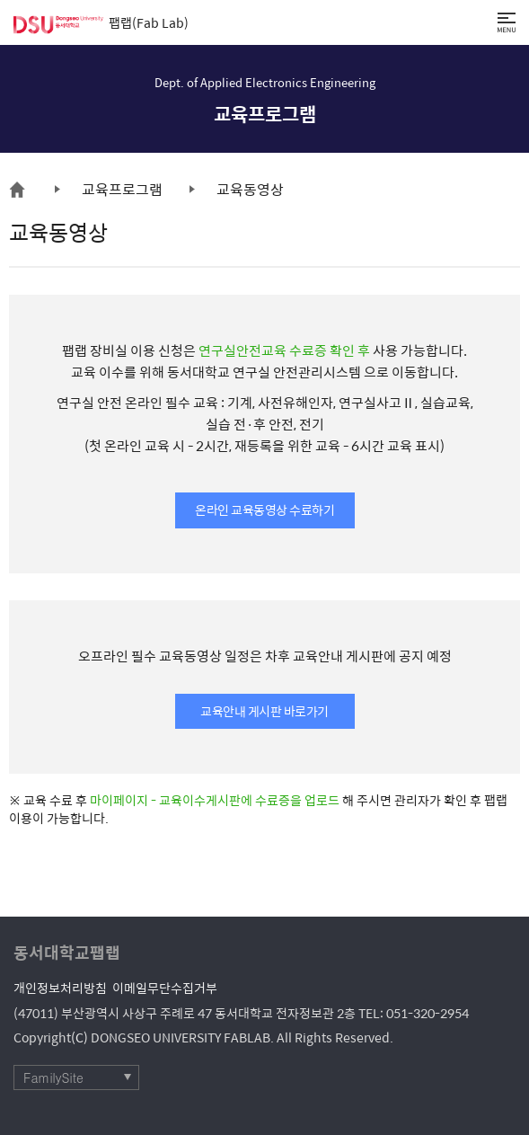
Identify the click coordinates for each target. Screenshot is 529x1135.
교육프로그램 (122, 189)
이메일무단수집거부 (164, 988)
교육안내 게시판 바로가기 (264, 711)
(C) (79, 1037)
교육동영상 (250, 189)
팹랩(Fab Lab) (101, 22)
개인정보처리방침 (60, 988)
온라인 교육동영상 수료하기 (264, 509)
